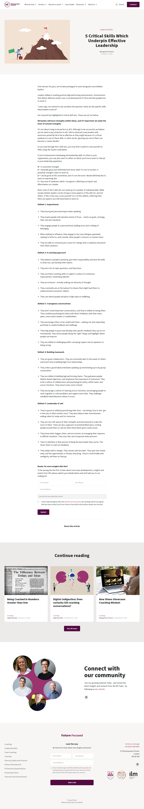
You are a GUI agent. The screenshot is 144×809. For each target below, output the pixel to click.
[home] (12, 4)
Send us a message (132, 744)
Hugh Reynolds (12, 618)
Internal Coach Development (15, 777)
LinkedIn (101, 689)
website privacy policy (72, 502)
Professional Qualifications (15, 768)
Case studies (69, 4)
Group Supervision (11, 772)
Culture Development (12, 764)
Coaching (10, 616)
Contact (133, 4)
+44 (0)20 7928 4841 (132, 746)
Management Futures (107, 52)
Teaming (7, 756)
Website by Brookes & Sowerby (72, 802)
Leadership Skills (106, 29)
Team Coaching (10, 752)
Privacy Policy (72, 800)
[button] (30, 4)
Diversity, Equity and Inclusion (15, 760)
